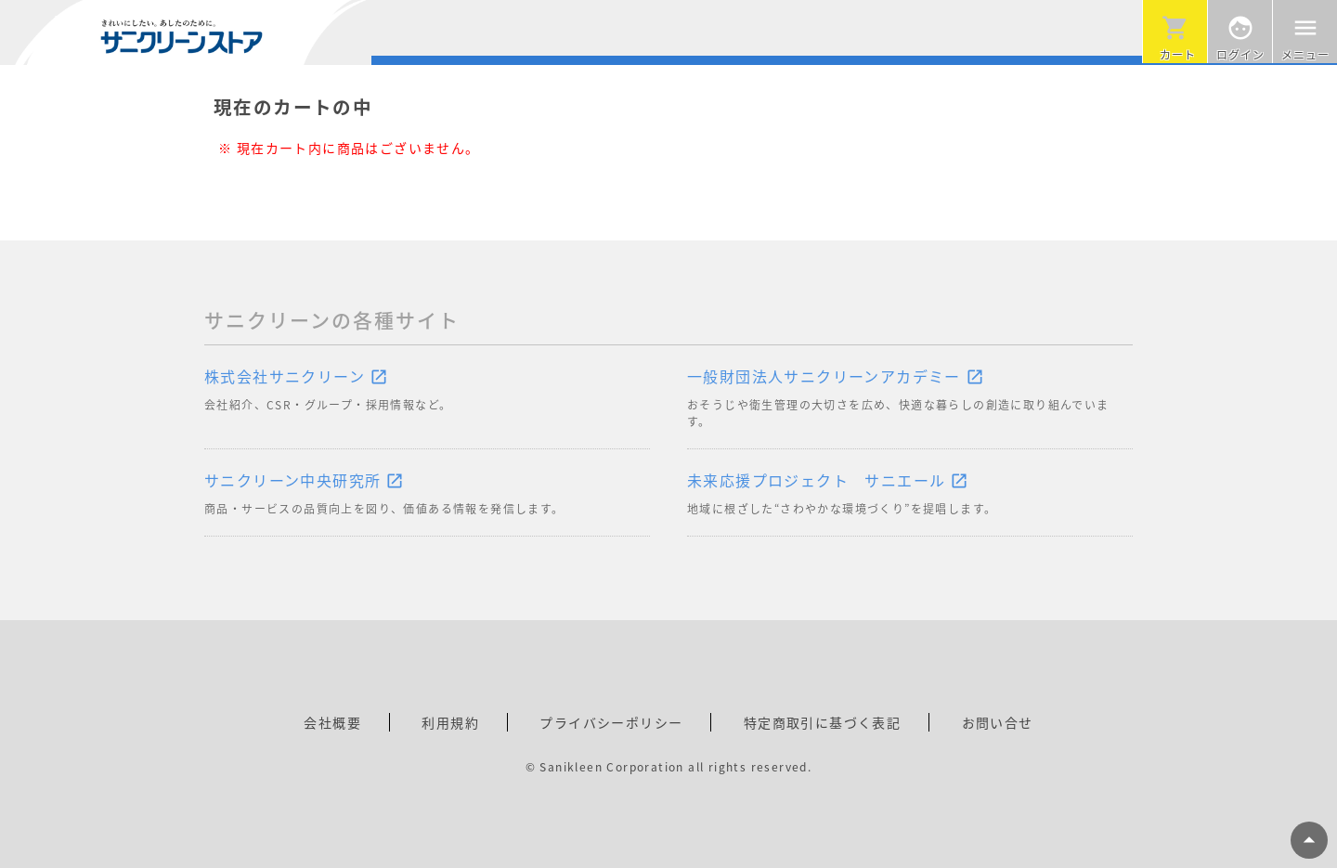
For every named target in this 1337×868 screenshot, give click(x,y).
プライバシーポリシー (610, 722)
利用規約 (450, 722)
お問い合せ (997, 722)
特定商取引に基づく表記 (822, 722)
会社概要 (332, 722)
